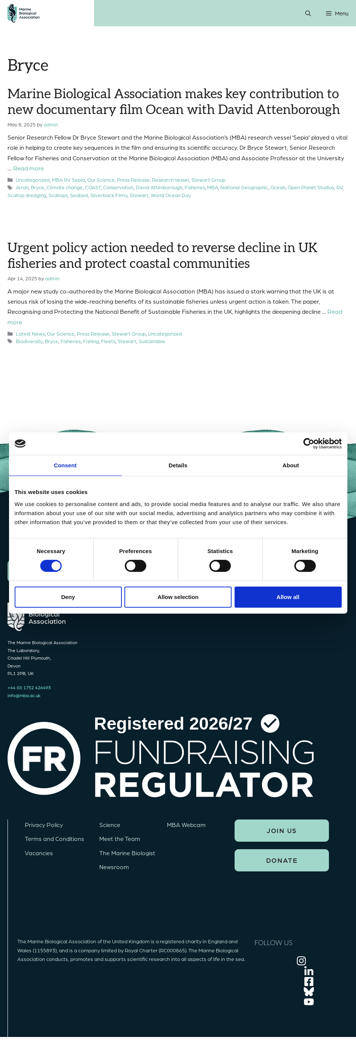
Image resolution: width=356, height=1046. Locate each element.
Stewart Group (208, 179)
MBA (212, 187)
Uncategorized (33, 179)
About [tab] (291, 465)
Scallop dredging (27, 195)
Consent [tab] (65, 465)
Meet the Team (119, 838)
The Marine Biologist (127, 853)
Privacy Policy (44, 825)
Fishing (91, 341)
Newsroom (114, 867)
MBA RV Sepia (68, 179)
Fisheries (195, 187)
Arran (22, 187)
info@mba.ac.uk (24, 695)
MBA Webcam (186, 825)
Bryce (37, 187)
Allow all (288, 597)
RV (339, 187)
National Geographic (244, 187)
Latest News (30, 333)
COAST (93, 187)
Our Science (101, 179)
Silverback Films (108, 195)
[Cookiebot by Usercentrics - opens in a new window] (309, 443)
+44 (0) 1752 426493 (29, 687)
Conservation (118, 187)
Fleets (108, 341)
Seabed (79, 195)
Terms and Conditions (54, 838)
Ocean (277, 187)
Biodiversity (29, 341)
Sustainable (152, 341)
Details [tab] (178, 465)
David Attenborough (159, 187)
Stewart (139, 195)
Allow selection (178, 597)
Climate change (65, 187)
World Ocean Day (171, 195)
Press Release (133, 179)
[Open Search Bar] (308, 13)
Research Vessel (170, 179)
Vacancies (39, 853)
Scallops (58, 195)
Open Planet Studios (311, 187)
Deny (68, 597)
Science (109, 825)
